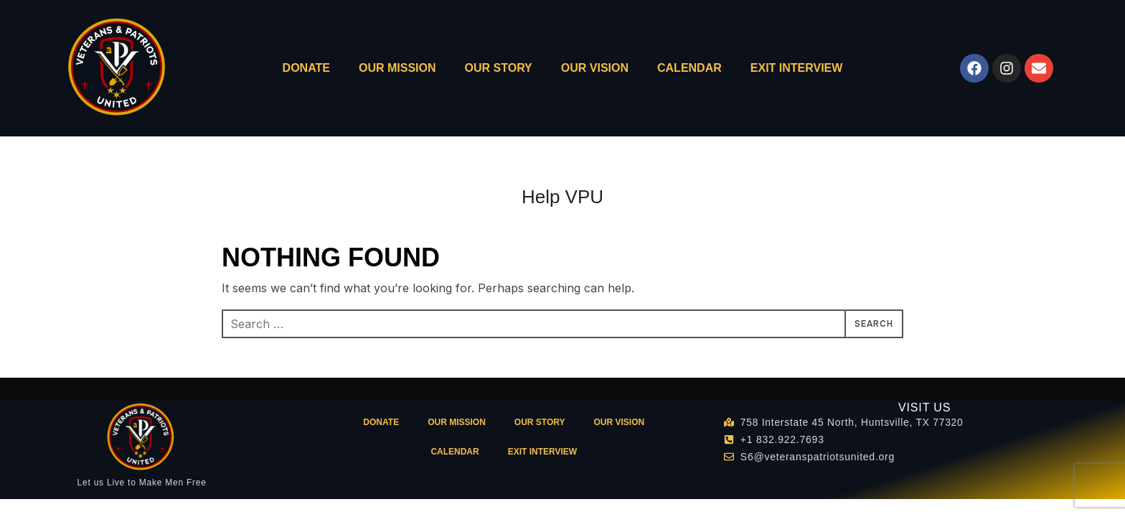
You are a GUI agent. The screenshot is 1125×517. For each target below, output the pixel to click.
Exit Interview (796, 68)
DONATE (306, 68)
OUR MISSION (397, 68)
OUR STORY (498, 68)
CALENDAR (689, 68)
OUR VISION (595, 68)
